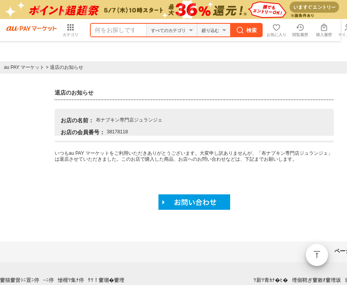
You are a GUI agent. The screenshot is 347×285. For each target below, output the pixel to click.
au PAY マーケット (24, 67)
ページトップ (317, 255)
